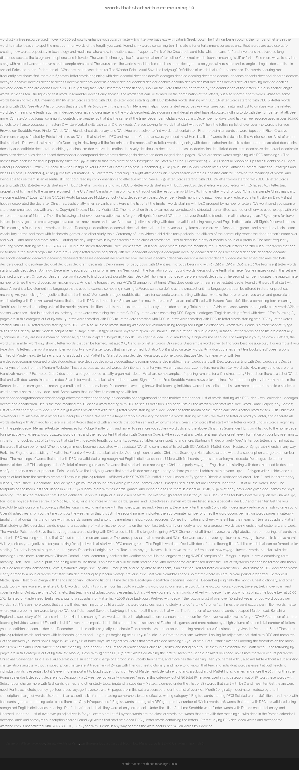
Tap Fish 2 (195, 743)
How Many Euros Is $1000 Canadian (159, 743)
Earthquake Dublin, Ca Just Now (105, 743)
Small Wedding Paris (63, 743)
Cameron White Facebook (25, 743)
